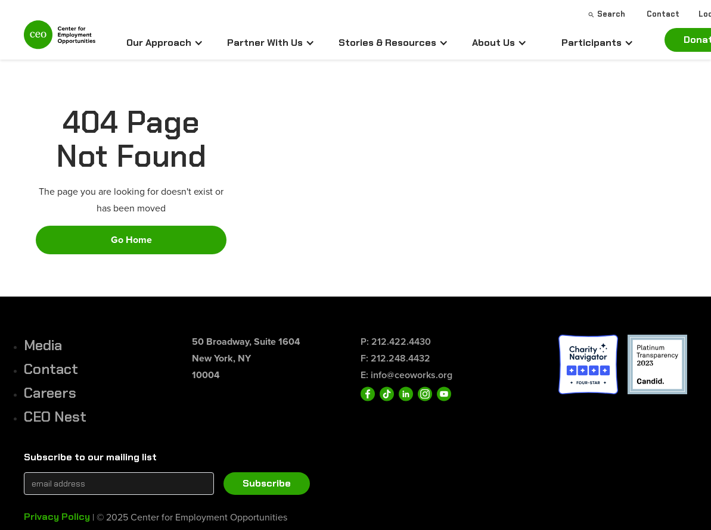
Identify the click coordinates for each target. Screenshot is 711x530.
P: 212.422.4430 (396, 341)
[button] (164, 43)
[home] (59, 39)
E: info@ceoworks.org (406, 375)
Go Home (131, 240)
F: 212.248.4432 (395, 358)
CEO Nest (55, 416)
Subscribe (267, 483)
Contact (51, 369)
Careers (50, 393)
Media (43, 345)
